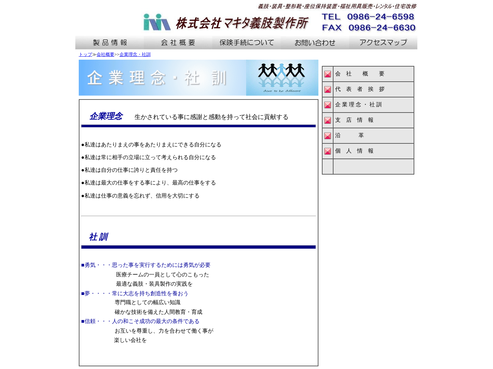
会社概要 (105, 54)
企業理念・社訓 (135, 54)
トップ (85, 54)
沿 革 (349, 135)
